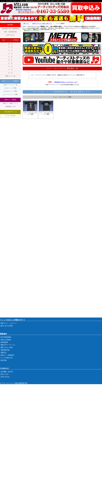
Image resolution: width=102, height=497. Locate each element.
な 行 (10, 57)
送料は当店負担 (6, 340)
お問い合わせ (10, 35)
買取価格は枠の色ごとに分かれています (65, 82)
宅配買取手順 (5, 350)
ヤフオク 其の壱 (10, 115)
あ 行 (10, 44)
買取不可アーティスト (8, 345)
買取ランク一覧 (10, 76)
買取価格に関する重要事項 (10, 28)
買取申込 (4, 352)
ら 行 (10, 69)
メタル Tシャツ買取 (10, 88)
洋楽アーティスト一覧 (10, 85)
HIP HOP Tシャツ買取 (10, 91)
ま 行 (10, 63)
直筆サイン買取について (10, 103)
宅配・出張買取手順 (10, 32)
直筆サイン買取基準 (7, 355)
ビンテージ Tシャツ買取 (10, 94)
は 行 (10, 60)
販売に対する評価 (7, 326)
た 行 (10, 53)
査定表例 (4, 360)
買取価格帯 (4, 342)
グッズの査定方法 (7, 358)
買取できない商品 (7, 347)
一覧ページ (26, 23)
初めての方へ (5, 374)
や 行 (10, 66)
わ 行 (10, 73)
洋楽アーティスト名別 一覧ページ (42, 23)
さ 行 (10, 50)
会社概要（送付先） (7, 371)
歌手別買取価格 (6, 337)
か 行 (10, 47)
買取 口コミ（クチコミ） (9, 323)
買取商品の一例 (10, 106)
